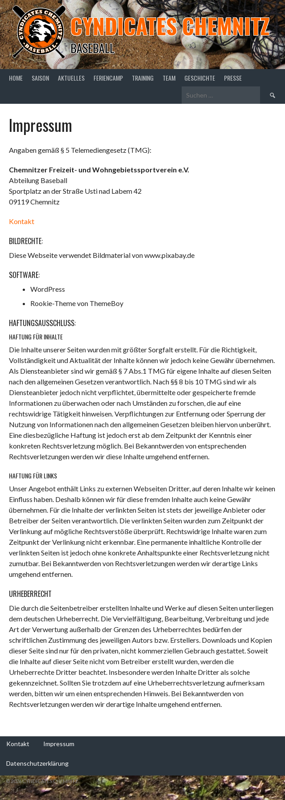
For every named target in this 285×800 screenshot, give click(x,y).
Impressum (58, 743)
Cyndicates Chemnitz (169, 25)
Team (169, 77)
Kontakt (21, 221)
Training (143, 77)
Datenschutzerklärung (37, 763)
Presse (233, 77)
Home (16, 77)
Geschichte (199, 77)
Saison (40, 77)
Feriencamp (108, 77)
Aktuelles (71, 77)
